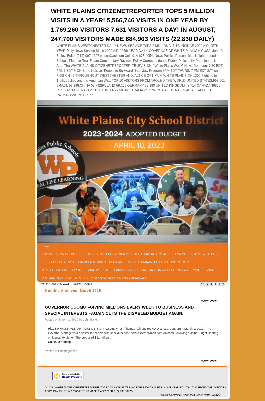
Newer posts (210, 300)
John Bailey (90, 319)
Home (45, 246)
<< (202, 283)
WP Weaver (213, 395)
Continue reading (61, 342)
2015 (66, 283)
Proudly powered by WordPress (177, 395)
